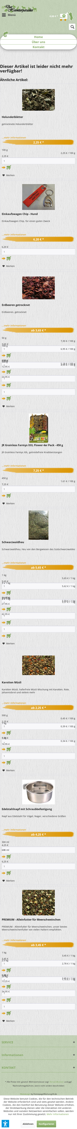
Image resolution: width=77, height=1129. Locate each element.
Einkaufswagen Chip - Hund (20, 214)
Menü (9, 14)
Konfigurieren (46, 1123)
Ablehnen (28, 1123)
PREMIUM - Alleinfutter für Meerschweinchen (31, 919)
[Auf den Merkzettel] (8, 175)
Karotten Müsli (11, 682)
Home (38, 37)
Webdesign (25, 1094)
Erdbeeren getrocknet (16, 305)
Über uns (38, 42)
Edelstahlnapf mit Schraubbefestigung (27, 809)
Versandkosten (57, 1081)
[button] (5, 1123)
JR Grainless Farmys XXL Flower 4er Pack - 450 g (32, 445)
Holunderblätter (12, 117)
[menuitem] (8, 15)
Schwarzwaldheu (13, 542)
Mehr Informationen (58, 1114)
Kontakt (39, 47)
